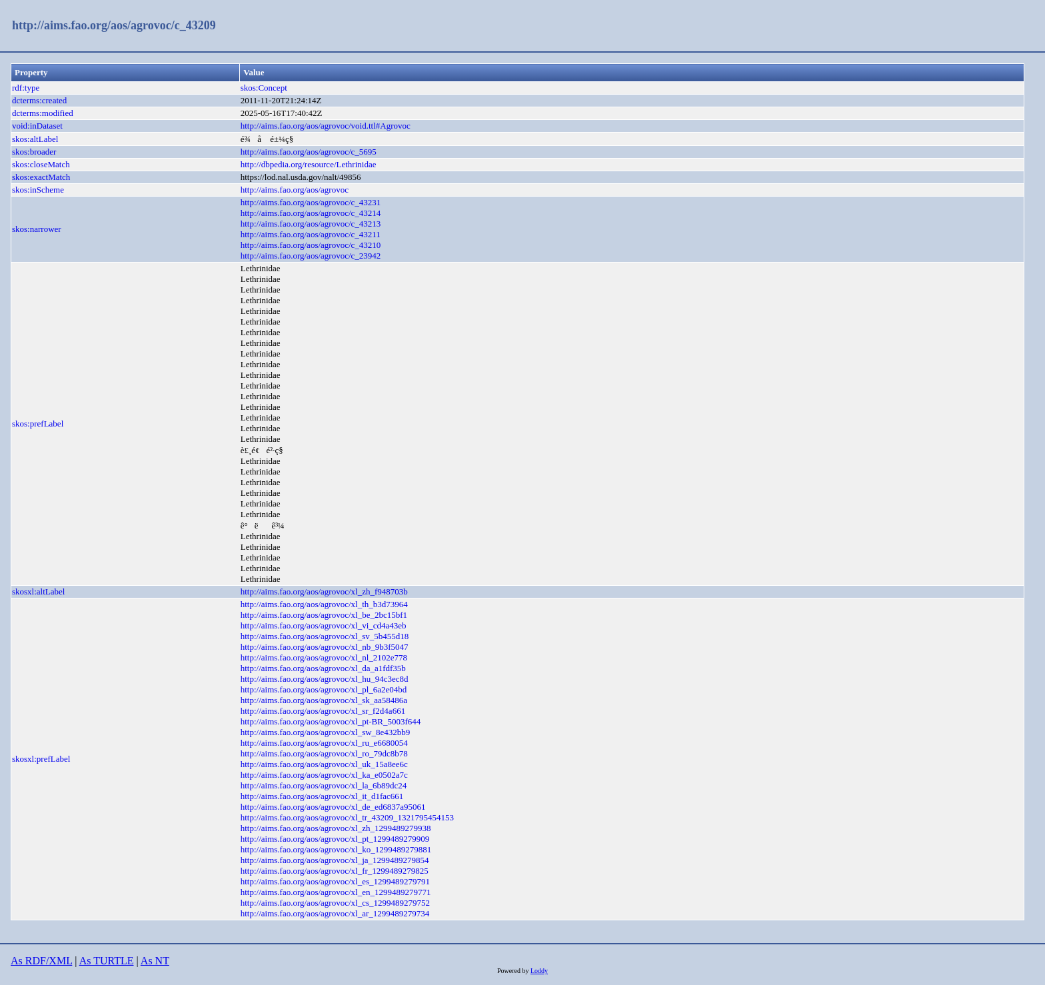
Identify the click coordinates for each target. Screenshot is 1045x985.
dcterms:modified (42, 113)
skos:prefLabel (37, 424)
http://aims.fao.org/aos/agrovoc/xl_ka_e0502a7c (324, 775)
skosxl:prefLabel (41, 759)
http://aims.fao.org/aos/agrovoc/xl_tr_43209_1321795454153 (347, 817)
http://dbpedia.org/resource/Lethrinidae (309, 164)
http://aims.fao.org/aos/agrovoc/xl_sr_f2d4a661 (323, 711)
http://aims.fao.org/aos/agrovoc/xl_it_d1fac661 (322, 796)
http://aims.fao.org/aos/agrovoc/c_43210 (311, 245)
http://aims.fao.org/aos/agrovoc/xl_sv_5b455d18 (325, 636)
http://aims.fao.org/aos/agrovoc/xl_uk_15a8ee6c (324, 764)
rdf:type (25, 88)
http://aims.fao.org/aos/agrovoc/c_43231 (311, 202)
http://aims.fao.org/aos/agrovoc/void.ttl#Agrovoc (326, 126)
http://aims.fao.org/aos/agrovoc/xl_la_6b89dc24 (324, 785)
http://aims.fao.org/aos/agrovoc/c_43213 (311, 224)
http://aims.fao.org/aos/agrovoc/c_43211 (311, 234)
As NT (155, 960)
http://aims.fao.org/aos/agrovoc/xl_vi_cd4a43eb (324, 625)
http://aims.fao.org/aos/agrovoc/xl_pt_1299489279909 (335, 839)
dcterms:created (39, 100)
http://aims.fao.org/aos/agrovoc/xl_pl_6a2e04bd (324, 689)
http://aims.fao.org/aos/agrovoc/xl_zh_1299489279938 (336, 828)
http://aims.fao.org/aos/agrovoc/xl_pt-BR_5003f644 (331, 721)
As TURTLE (106, 960)
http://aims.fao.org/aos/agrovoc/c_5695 (309, 152)
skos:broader (34, 152)
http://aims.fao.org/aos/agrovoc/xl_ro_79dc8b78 (324, 753)
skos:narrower (36, 229)
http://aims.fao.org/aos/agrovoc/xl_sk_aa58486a (324, 700)
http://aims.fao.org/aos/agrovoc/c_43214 (311, 213)
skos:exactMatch (41, 177)
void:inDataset (37, 126)
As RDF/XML (41, 960)
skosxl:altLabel (38, 591)
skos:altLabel (35, 139)
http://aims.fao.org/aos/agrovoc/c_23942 (311, 256)
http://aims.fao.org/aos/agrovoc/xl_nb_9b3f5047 (325, 647)
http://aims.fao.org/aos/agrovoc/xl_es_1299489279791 (335, 881)
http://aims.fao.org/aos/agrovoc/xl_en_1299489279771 (336, 892)
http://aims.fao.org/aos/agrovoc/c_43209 (114, 25)
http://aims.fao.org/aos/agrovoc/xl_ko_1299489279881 (336, 849)
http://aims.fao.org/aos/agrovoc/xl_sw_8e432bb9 (326, 732)
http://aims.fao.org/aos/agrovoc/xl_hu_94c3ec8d (325, 679)
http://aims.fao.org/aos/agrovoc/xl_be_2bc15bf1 (324, 615)
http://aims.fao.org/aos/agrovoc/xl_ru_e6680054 (324, 743)
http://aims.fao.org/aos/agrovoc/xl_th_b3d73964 (324, 604)
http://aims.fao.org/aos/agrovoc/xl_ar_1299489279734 (335, 913)
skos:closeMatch (41, 164)
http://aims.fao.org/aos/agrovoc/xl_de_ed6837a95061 (333, 807)
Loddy (539, 970)
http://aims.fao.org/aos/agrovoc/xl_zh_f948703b (324, 591)
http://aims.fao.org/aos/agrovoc (295, 190)
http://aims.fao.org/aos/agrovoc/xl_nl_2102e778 (324, 657)
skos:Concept (264, 88)
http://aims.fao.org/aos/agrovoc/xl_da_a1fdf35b (323, 668)
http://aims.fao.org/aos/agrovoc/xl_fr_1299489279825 (335, 871)
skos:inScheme (38, 190)
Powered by (513, 970)
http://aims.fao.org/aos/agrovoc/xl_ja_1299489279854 (335, 860)
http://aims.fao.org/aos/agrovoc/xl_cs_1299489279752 (335, 903)
